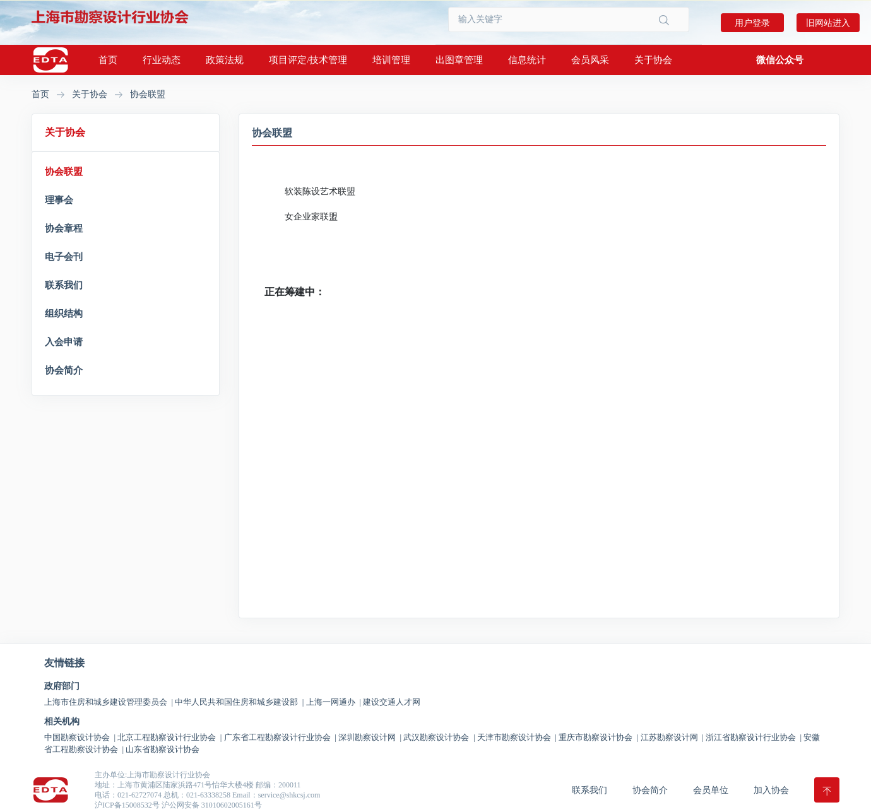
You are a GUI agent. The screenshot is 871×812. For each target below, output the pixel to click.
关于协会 (89, 94)
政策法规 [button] (225, 60)
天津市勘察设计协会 (517, 737)
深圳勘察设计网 (369, 737)
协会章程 (64, 228)
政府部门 (62, 686)
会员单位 (710, 790)
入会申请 (64, 342)
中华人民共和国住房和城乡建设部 (239, 702)
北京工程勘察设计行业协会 (169, 737)
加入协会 (771, 790)
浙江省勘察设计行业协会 (754, 737)
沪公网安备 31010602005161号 (212, 805)
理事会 (59, 200)
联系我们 (64, 285)
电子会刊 (64, 257)
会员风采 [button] (590, 60)
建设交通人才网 (391, 702)
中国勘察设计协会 (80, 737)
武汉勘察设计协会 (439, 737)
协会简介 (64, 370)
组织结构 (64, 314)
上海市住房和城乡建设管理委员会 (108, 702)
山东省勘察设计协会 (162, 749)
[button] (779, 60)
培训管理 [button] (391, 60)
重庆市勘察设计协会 (598, 737)
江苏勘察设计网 (672, 737)
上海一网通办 (333, 702)
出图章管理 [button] (459, 60)
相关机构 (62, 721)
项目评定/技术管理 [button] (308, 60)
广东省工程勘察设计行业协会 (280, 737)
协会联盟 (147, 94)
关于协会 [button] (653, 60)
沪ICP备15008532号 (127, 805)
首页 (107, 60)
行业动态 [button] (162, 60)
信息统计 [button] (527, 60)
